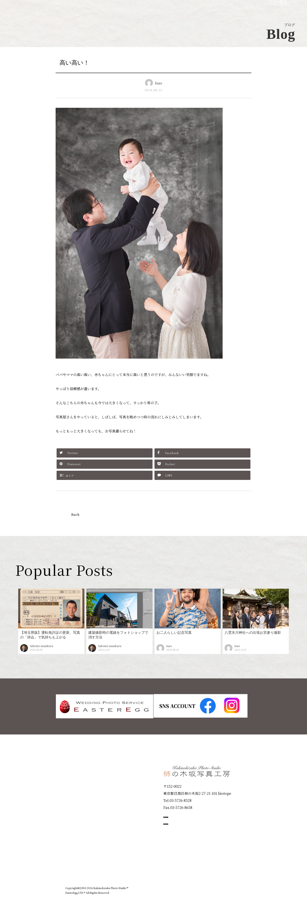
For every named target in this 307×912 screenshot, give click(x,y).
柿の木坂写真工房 (35, 7)
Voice (72, 834)
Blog (71, 848)
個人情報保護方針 (231, 866)
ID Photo (76, 778)
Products (76, 792)
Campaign (78, 820)
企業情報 (189, 866)
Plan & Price (81, 764)
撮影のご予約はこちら (193, 816)
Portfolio (76, 806)
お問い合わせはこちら (192, 834)
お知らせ (207, 866)
